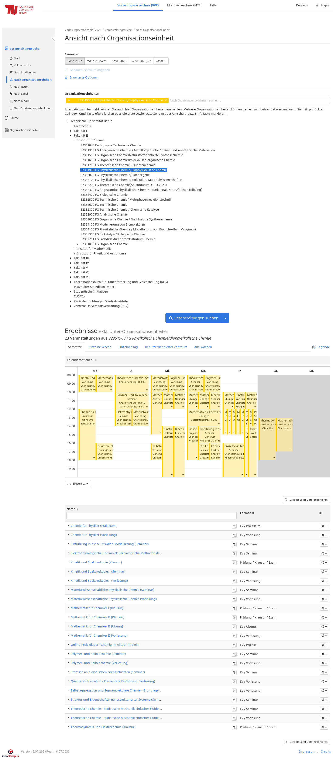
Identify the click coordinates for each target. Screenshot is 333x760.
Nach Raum (18, 87)
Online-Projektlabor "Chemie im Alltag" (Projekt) (105, 645)
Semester (72, 54)
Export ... (78, 483)
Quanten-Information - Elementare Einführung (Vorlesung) (113, 681)
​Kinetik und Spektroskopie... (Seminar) (98, 571)
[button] (94, 389)
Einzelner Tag (128, 347)
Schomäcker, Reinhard (132, 406)
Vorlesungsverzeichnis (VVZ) (138, 5)
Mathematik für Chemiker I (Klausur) (97, 608)
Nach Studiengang (23, 72)
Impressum (307, 751)
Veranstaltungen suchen (193, 317)
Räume (11, 118)
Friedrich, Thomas (127, 423)
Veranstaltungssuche (22, 48)
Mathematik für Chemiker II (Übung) (212, 412)
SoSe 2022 (75, 61)
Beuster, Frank (88, 423)
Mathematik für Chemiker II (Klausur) (97, 617)
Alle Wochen (203, 347)
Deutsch (302, 5)
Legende (321, 347)
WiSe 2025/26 (97, 61)
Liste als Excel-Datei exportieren (306, 499)
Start (14, 58)
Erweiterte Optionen (82, 77)
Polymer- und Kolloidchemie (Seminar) (141, 395)
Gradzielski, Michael (144, 423)
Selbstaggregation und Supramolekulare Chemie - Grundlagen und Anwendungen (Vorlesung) (138, 690)
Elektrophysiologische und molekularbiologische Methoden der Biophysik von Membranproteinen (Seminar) (148, 553)
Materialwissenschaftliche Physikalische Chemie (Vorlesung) (114, 599)
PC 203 (213, 419)
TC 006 (141, 381)
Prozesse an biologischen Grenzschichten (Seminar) (108, 672)
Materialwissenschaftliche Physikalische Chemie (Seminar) (112, 590)
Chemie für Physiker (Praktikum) (94, 526)
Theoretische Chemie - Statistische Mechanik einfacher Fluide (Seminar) (122, 709)
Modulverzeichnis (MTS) (184, 5)
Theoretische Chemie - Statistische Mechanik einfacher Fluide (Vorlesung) (123, 718)
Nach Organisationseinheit (30, 79)
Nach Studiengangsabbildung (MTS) (32, 108)
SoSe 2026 (119, 61)
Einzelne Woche (100, 347)
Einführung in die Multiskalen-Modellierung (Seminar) (110, 544)
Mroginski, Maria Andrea (213, 440)
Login (322, 5)
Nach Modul (19, 101)
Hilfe (213, 5)
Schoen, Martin (197, 389)
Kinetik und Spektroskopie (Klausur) (96, 562)
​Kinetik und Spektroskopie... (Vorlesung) (99, 581)
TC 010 (141, 402)
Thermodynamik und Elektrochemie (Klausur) (103, 727)
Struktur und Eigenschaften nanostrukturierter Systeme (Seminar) (118, 699)
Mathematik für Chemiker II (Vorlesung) (99, 635)
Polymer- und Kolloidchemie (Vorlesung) (99, 663)
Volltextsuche (20, 65)
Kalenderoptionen (80, 360)
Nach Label (18, 94)
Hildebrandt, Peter (234, 457)
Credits (326, 751)
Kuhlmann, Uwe (220, 457)
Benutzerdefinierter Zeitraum (166, 347)
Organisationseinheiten (22, 130)
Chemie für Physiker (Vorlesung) (94, 535)
